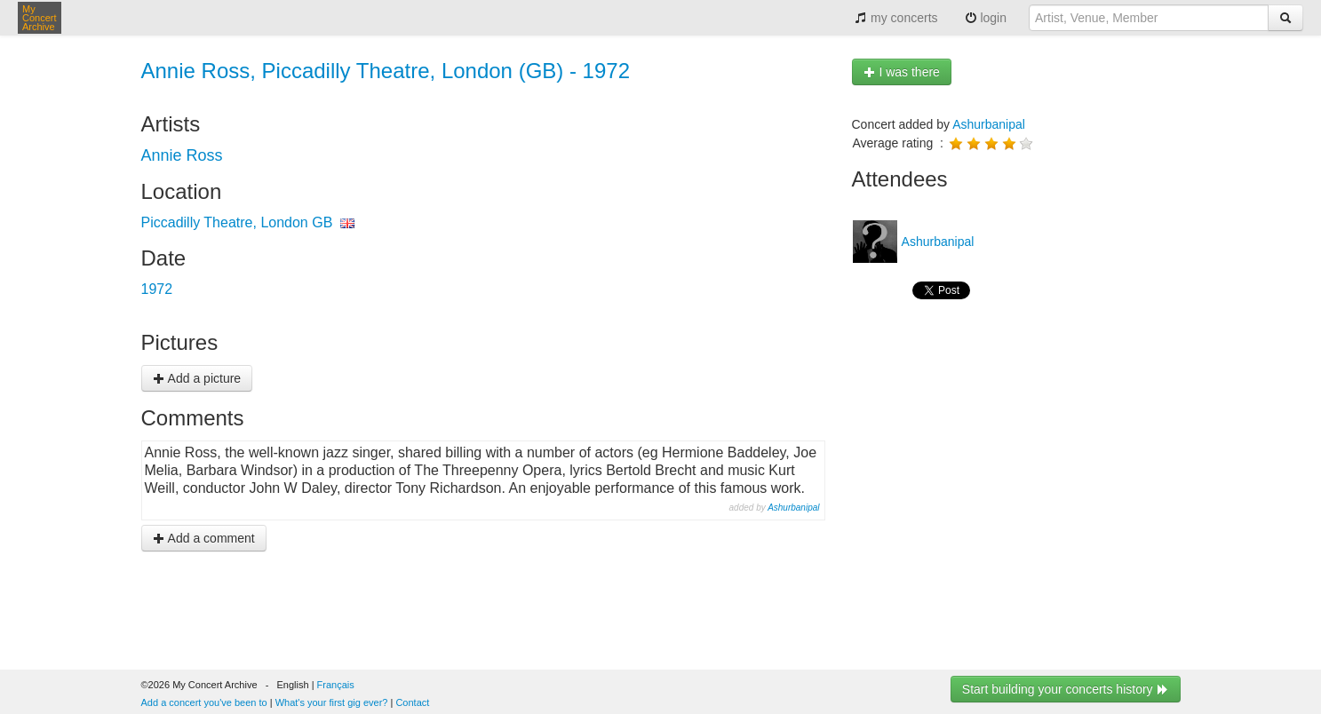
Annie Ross (182, 155)
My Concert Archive (39, 18)
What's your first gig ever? (331, 702)
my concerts (896, 18)
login (986, 18)
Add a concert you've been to (204, 702)
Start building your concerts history (1065, 689)
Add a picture (197, 378)
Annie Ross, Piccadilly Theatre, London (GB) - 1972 (386, 71)
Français (335, 684)
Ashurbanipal (793, 507)
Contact (412, 702)
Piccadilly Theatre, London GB (237, 222)
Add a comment (204, 538)
